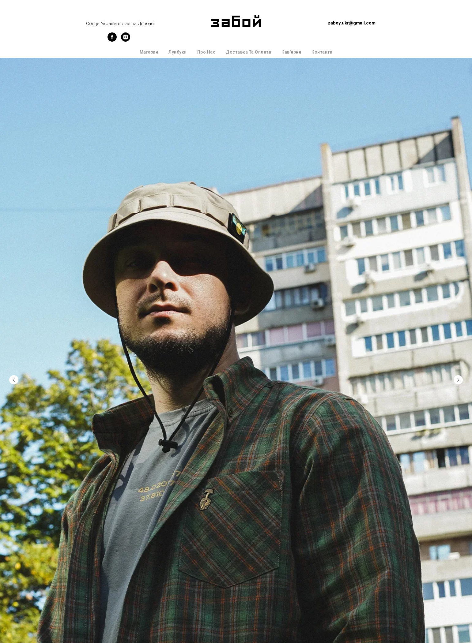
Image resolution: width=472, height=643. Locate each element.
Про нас (206, 52)
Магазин (149, 52)
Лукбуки (177, 52)
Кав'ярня (291, 52)
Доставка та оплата (248, 52)
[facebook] (112, 40)
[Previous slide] (13, 367)
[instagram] (125, 40)
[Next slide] (458, 367)
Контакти (322, 52)
